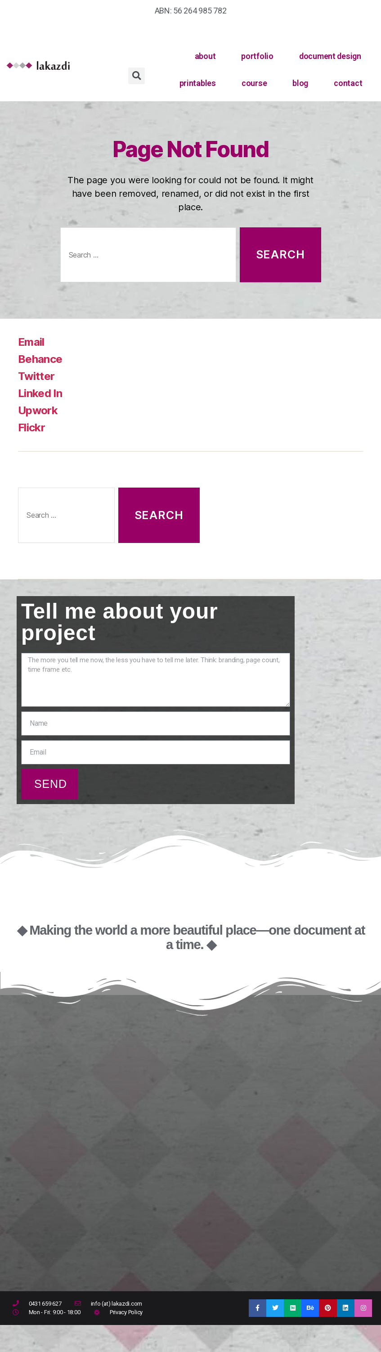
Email (31, 341)
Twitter (36, 376)
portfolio (257, 56)
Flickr (31, 427)
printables (197, 83)
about (205, 56)
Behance (40, 359)
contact (348, 83)
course (254, 83)
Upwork (38, 410)
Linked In (40, 393)
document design (330, 56)
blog (300, 83)
